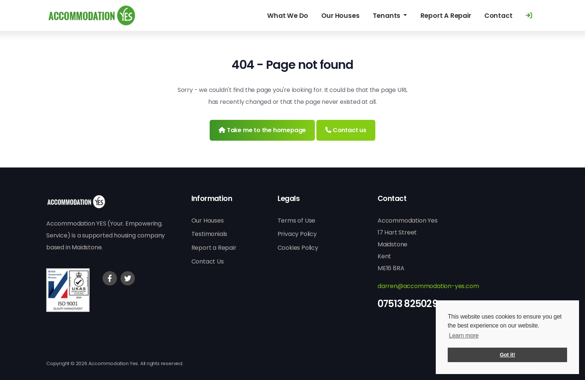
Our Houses (340, 15)
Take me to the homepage (262, 130)
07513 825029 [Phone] (408, 303)
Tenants (387, 15)
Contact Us (207, 261)
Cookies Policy (298, 247)
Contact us (345, 130)
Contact (498, 15)
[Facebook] (110, 278)
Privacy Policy (297, 234)
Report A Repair (445, 15)
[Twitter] (128, 278)
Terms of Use (297, 220)
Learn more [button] (464, 335)
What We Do (287, 15)
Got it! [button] (507, 355)
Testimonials (209, 234)
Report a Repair (214, 247)
